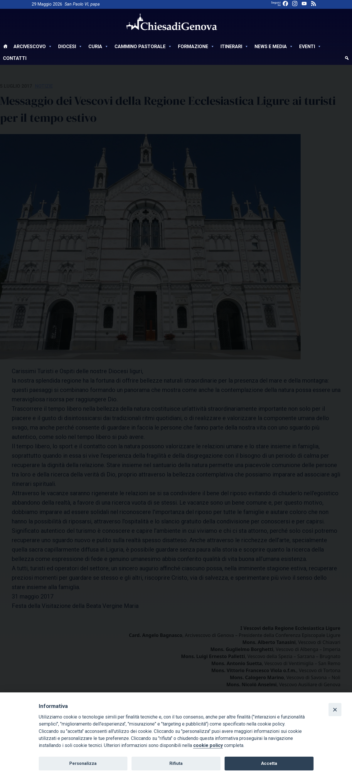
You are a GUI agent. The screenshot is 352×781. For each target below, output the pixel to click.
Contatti (14, 58)
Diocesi (70, 46)
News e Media (274, 46)
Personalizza (83, 763)
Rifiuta (176, 763)
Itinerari (234, 46)
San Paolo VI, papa (82, 4)
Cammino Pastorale (143, 46)
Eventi (310, 46)
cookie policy (208, 745)
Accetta (269, 763)
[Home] (5, 47)
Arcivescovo (33, 46)
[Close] (335, 709)
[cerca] (346, 59)
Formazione (196, 46)
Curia (98, 46)
